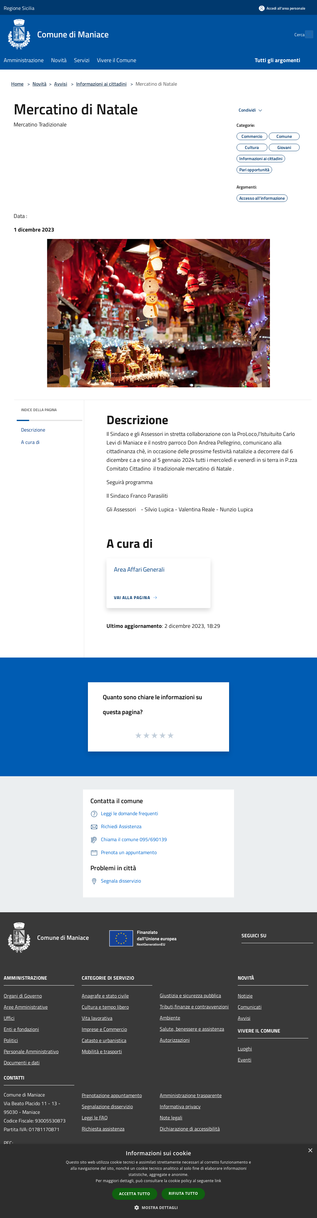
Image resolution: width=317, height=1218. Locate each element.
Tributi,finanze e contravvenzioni (194, 1006)
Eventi (244, 1059)
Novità (39, 83)
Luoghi (245, 1048)
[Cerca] (305, 34)
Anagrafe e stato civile (105, 995)
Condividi (251, 110)
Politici (11, 1040)
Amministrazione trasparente (191, 1095)
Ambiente (170, 1017)
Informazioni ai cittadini (101, 83)
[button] (158, 1207)
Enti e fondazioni (21, 1029)
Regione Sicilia (19, 8)
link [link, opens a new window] (218, 1180)
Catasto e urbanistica (104, 1040)
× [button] (310, 1150)
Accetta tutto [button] (134, 1193)
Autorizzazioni (175, 1040)
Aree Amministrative (26, 1007)
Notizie (245, 995)
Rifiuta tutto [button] (183, 1193)
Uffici (9, 1018)
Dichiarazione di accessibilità (190, 1128)
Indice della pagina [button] (39, 410)
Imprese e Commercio (104, 1029)
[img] (69, 408)
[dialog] (158, 1181)
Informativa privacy (180, 1106)
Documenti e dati (22, 1062)
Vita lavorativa (97, 1018)
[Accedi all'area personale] (282, 8)
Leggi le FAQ (95, 1117)
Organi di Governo (23, 995)
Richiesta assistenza (103, 1128)
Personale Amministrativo (31, 1051)
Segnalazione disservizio (107, 1106)
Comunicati (250, 1007)
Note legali (171, 1117)
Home (17, 83)
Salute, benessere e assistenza (192, 1029)
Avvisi (60, 83)
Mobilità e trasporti (102, 1051)
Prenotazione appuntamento (112, 1095)
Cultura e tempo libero (105, 1007)
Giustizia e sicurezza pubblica (190, 995)
